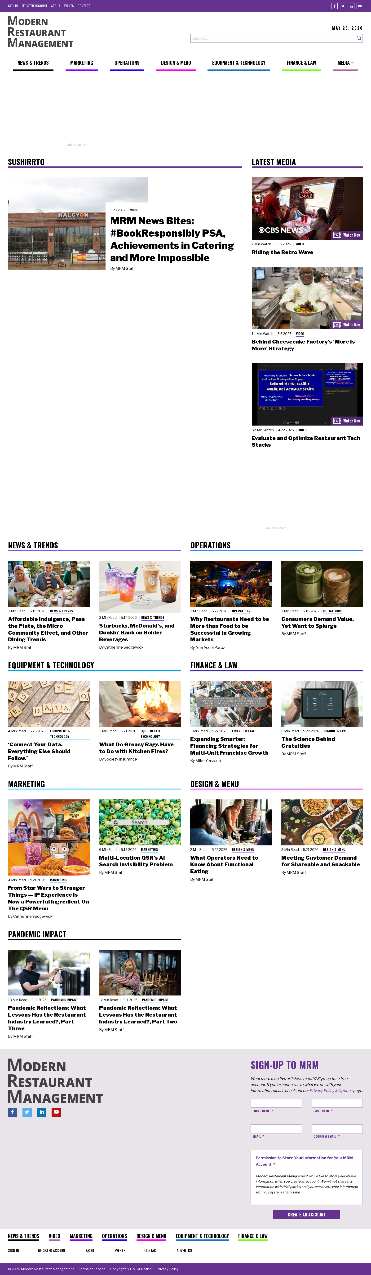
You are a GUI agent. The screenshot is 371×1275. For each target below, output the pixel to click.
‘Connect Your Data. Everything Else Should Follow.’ (39, 751)
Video (134, 209)
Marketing (58, 879)
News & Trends (61, 610)
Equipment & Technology (60, 733)
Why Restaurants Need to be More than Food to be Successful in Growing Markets (229, 629)
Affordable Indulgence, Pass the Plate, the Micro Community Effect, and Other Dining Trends (48, 629)
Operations (241, 610)
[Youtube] (360, 6)
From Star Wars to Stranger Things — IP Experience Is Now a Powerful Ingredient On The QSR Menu (48, 898)
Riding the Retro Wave (282, 252)
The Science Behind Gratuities (308, 742)
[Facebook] (334, 6)
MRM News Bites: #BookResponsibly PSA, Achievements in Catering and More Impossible (172, 239)
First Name (261, 1110)
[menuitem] (13, 5)
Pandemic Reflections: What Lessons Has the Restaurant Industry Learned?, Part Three (47, 1018)
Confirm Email (325, 1136)
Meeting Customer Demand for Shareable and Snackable (320, 861)
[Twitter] (343, 6)
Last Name (322, 1110)
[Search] (359, 38)
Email (256, 1136)
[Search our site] (272, 38)
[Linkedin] (351, 6)
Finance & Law (243, 730)
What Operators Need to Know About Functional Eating (224, 864)
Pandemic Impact (64, 999)
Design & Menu (243, 849)
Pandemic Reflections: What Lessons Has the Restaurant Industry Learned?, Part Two (138, 1014)
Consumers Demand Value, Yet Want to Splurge (317, 622)
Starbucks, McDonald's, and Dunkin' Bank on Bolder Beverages (137, 632)
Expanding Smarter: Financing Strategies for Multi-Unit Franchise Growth (229, 746)
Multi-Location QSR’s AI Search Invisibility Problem (136, 861)
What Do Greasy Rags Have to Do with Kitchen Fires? (136, 748)
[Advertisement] (185, 109)
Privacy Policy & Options (330, 1090)
